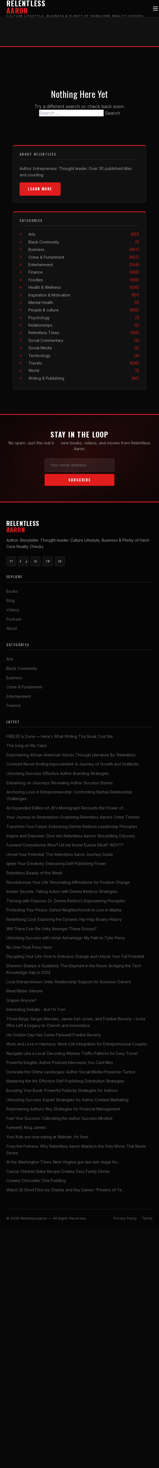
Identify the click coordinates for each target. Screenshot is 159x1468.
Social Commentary (83, 340)
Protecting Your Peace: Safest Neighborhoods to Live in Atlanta (63, 910)
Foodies (83, 280)
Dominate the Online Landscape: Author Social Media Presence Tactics (70, 1071)
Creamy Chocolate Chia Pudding (36, 1180)
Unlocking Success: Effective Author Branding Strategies (57, 773)
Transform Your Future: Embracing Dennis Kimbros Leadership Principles (71, 826)
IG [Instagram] (35, 561)
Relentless (79, 526)
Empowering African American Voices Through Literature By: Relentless (71, 755)
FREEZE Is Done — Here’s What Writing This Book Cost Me (59, 736)
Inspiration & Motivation (83, 295)
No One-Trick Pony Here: (29, 947)
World (83, 370)
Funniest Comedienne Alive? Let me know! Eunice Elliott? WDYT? (64, 845)
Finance (83, 272)
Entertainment (83, 265)
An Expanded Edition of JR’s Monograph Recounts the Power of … (66, 808)
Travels (83, 363)
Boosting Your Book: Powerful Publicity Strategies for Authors (62, 1090)
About (11, 628)
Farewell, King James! (26, 1127)
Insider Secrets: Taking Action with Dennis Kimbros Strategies (61, 891)
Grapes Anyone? (21, 1000)
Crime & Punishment (83, 257)
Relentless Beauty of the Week (34, 873)
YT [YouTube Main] (11, 561)
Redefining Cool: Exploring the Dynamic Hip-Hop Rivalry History (64, 919)
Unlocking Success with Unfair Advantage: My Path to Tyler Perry (65, 937)
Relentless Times (83, 332)
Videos (12, 609)
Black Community (83, 242)
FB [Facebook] (60, 561)
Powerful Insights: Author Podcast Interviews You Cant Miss (59, 1062)
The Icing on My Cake (26, 745)
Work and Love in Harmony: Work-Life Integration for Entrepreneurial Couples (76, 1044)
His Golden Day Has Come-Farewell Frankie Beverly (53, 1034)
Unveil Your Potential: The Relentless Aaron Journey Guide (59, 854)
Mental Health (83, 302)
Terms (147, 1218)
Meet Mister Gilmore (24, 991)
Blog (10, 600)
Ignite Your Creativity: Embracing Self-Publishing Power (56, 863)
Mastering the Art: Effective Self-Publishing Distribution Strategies (65, 1081)
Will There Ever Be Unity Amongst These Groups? (51, 928)
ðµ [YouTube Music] (23, 561)
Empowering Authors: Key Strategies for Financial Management (63, 1109)
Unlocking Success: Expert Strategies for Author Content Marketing (67, 1099)
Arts (83, 234)
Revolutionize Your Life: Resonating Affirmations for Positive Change (68, 882)
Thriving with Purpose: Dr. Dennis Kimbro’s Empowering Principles (65, 900)
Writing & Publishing (83, 378)
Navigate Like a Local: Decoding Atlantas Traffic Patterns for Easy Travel (72, 1053)
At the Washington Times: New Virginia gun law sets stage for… (63, 1162)
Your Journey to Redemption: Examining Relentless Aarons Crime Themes (73, 817)
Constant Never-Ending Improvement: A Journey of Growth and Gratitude (72, 764)
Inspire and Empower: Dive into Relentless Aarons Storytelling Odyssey (70, 835)
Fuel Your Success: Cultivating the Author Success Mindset (59, 1118)
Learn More (40, 189)
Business (83, 249)
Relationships (83, 325)
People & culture (83, 310)
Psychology (83, 318)
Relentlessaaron (34, 1218)
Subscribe (79, 480)
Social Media (83, 348)
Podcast (13, 619)
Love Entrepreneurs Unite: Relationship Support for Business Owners (68, 981)
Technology (83, 355)
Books (12, 591)
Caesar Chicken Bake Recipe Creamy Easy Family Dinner (58, 1171)
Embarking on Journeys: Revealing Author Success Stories (59, 782)
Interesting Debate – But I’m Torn (36, 1009)
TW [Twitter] (48, 561)
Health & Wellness (83, 287)
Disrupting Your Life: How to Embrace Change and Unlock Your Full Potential (75, 956)
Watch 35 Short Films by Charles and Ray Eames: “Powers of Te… (65, 1189)
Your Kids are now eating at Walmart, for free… (48, 1136)
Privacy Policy (125, 1218)
